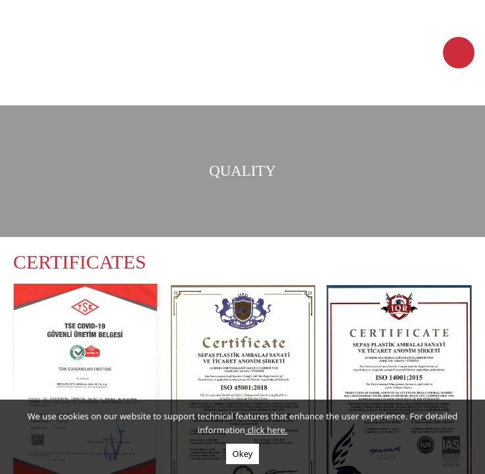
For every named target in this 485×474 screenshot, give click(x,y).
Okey (243, 454)
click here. (266, 430)
